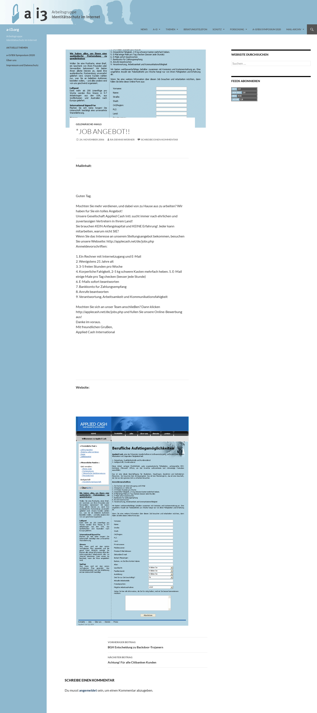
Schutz (217, 29)
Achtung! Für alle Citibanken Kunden (157, 659)
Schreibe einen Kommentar (159, 139)
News (144, 29)
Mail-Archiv (293, 29)
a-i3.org (12, 29)
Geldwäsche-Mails (88, 124)
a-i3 (155, 29)
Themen (170, 29)
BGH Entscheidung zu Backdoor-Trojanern (157, 644)
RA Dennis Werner (122, 139)
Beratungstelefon (195, 29)
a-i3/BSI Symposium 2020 (267, 29)
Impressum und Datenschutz (22, 65)
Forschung (237, 29)
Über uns (11, 60)
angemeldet (88, 690)
